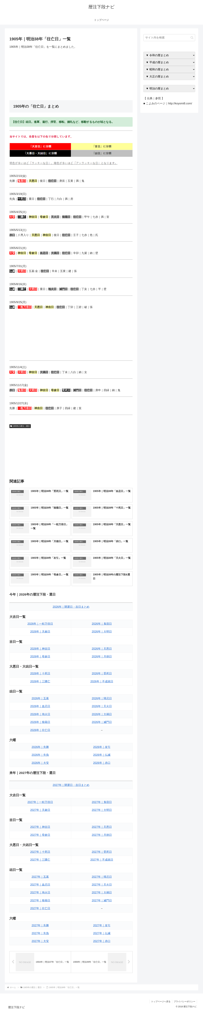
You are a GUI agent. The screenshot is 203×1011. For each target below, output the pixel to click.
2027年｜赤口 (101, 941)
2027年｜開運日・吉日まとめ (71, 785)
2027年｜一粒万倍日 (40, 802)
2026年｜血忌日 (40, 706)
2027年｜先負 (40, 933)
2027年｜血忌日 (40, 884)
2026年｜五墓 (40, 698)
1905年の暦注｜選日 (20, 426)
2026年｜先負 (40, 754)
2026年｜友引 (101, 747)
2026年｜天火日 (102, 706)
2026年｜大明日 (102, 631)
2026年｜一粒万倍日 (40, 623)
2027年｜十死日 (40, 851)
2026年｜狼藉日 (40, 722)
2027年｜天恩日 (102, 826)
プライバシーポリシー (184, 1001)
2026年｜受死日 (102, 673)
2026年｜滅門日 (102, 722)
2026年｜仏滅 (101, 754)
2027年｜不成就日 (101, 859)
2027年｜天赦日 (40, 810)
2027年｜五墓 (40, 876)
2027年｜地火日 (40, 892)
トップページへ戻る (161, 1001)
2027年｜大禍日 (102, 892)
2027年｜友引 (101, 925)
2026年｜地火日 (40, 714)
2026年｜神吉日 (40, 648)
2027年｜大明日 (102, 810)
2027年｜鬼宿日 (102, 802)
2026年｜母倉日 (40, 656)
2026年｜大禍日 (102, 714)
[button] (192, 37)
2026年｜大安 (40, 762)
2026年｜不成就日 (101, 681)
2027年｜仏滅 (101, 933)
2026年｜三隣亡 (40, 681)
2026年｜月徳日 (102, 656)
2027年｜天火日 (102, 884)
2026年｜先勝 (40, 747)
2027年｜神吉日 (40, 826)
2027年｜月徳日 (102, 834)
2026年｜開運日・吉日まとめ (71, 606)
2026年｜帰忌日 (102, 698)
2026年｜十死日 (40, 673)
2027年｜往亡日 (40, 908)
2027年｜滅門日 (102, 900)
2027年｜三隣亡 (40, 859)
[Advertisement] (71, 74)
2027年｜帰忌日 (102, 876)
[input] (169, 37)
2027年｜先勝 (40, 925)
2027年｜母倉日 (40, 834)
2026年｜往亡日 (40, 730)
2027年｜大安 (40, 941)
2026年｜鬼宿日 (102, 623)
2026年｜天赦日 (40, 631)
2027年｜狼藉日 (40, 900)
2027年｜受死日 (102, 851)
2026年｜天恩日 (102, 648)
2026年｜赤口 (101, 762)
